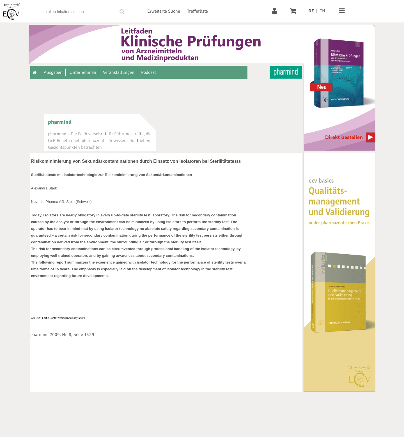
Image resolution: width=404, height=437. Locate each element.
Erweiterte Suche (163, 11)
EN (322, 11)
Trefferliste (197, 11)
